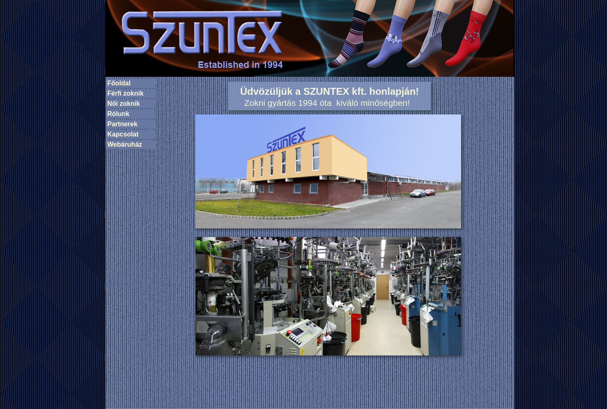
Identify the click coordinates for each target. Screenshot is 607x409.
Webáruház (125, 144)
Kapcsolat (123, 134)
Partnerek (123, 124)
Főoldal (119, 83)
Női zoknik (124, 103)
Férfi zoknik (126, 93)
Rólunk (119, 113)
